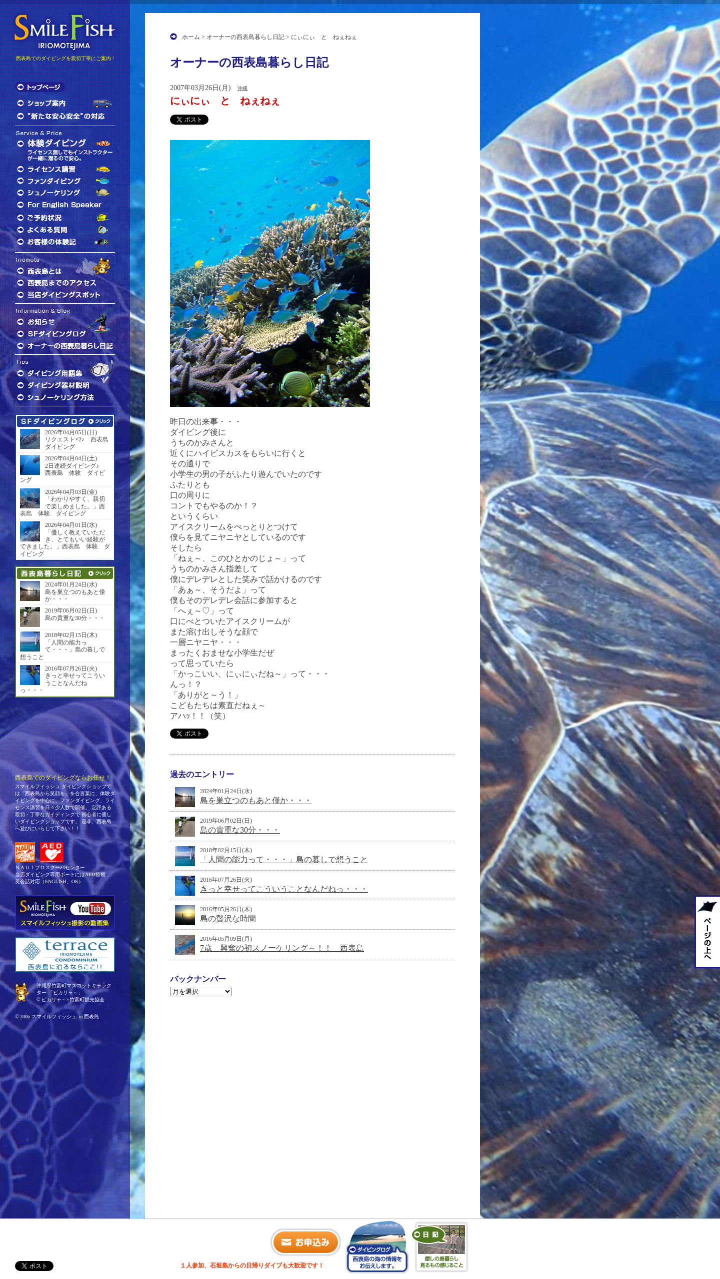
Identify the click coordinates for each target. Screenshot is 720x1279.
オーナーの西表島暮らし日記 (245, 37)
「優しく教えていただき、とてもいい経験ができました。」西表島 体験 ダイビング (65, 543)
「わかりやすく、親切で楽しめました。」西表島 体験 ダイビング (62, 506)
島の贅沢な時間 (228, 918)
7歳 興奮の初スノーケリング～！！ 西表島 (282, 948)
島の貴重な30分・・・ (240, 830)
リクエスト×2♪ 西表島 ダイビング (77, 443)
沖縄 (243, 88)
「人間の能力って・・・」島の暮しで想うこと (284, 859)
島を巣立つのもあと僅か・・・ (256, 800)
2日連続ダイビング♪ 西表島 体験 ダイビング (62, 473)
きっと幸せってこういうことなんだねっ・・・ (284, 889)
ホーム (191, 37)
